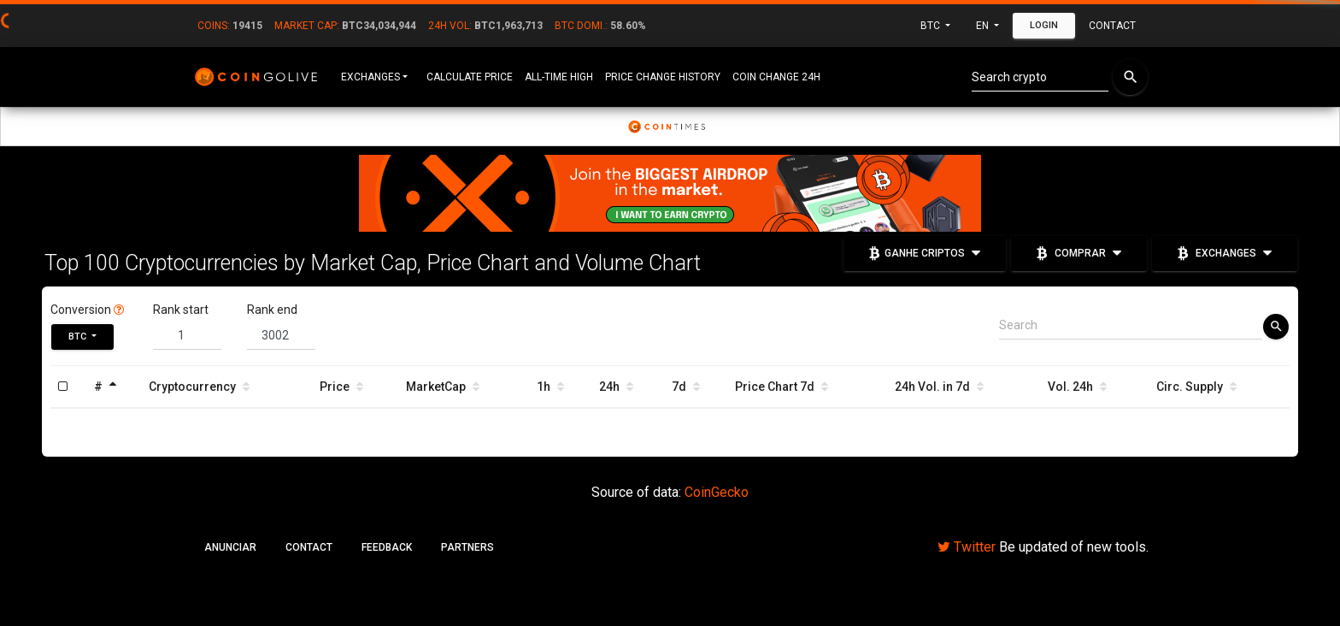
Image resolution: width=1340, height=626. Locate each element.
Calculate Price (469, 77)
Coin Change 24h (776, 77)
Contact (1112, 26)
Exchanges (370, 77)
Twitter (966, 547)
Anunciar (230, 547)
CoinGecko (717, 492)
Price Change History (662, 77)
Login (1044, 25)
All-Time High (559, 77)
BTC (931, 26)
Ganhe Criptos (924, 252)
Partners (467, 547)
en (983, 26)
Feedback (386, 547)
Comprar (1079, 252)
